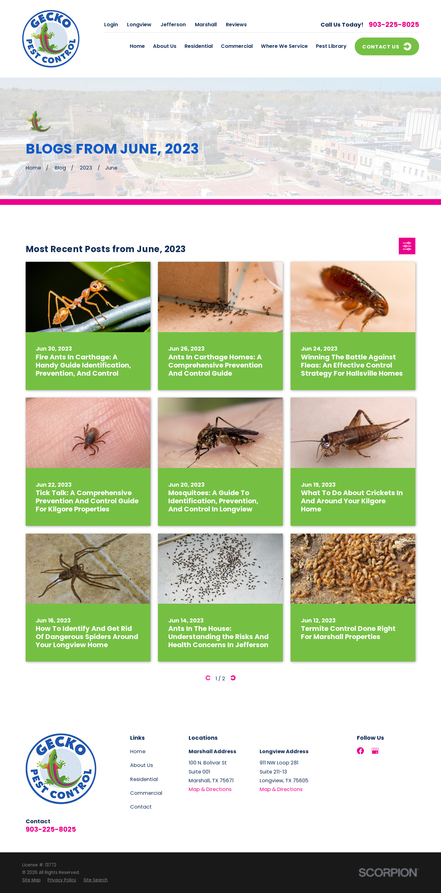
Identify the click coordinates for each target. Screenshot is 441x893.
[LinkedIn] (390, 750)
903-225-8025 (394, 24)
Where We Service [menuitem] (284, 46)
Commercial (146, 793)
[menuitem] (31, 880)
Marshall (206, 24)
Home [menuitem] (137, 46)
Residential (144, 779)
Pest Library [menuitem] (331, 46)
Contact (141, 806)
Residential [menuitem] (199, 46)
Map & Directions (210, 789)
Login (111, 24)
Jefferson (173, 24)
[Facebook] (360, 750)
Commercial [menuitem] (237, 46)
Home (137, 751)
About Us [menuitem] (164, 46)
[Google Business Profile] (375, 750)
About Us (141, 765)
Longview (139, 24)
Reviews (236, 24)
